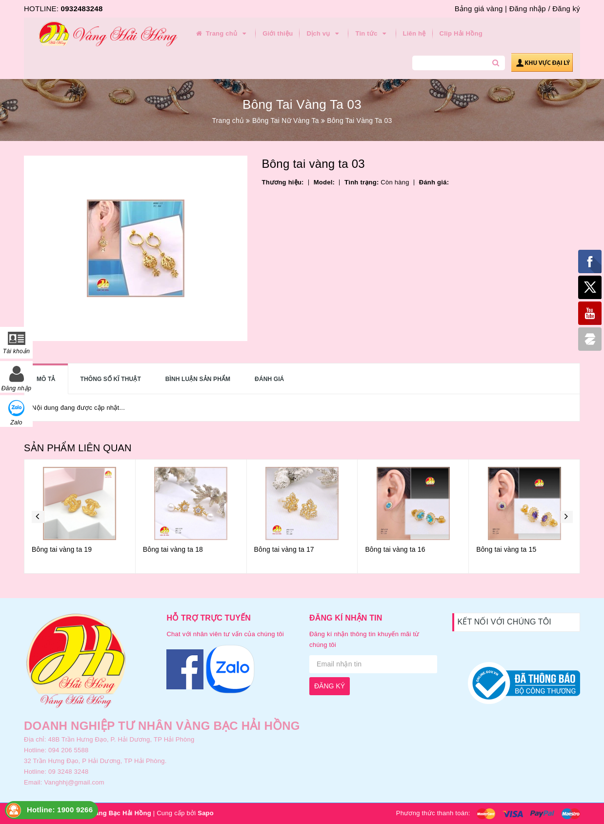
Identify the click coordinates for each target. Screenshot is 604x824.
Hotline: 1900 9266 (60, 809)
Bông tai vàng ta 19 (62, 549)
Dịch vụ (324, 34)
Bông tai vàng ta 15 (506, 549)
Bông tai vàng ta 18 (173, 549)
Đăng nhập (527, 8)
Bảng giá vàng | (481, 8)
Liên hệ (414, 33)
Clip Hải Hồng (461, 33)
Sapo (206, 813)
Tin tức (372, 34)
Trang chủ (221, 34)
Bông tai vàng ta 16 (395, 549)
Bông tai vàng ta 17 (284, 549)
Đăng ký (566, 8)
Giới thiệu (277, 33)
